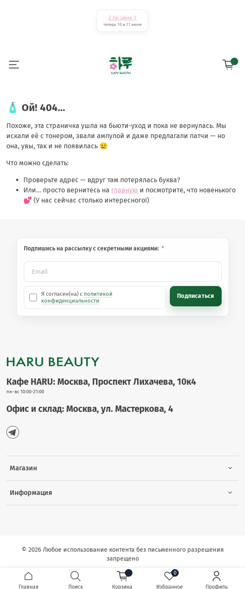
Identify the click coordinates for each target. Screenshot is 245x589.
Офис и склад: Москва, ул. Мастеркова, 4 (89, 409)
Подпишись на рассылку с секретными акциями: (92, 248)
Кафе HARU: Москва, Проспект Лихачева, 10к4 (101, 382)
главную (124, 190)
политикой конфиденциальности (77, 297)
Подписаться (195, 296)
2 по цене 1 (122, 17)
